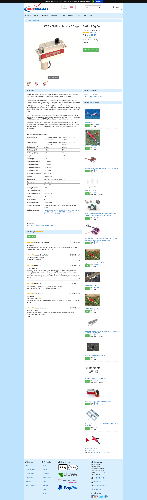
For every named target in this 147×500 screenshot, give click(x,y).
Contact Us (98, 462)
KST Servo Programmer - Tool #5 (95, 355)
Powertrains (55, 15)
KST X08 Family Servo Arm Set (65, 210)
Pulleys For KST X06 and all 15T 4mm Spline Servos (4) (101, 168)
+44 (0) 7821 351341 (99, 478)
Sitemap (28, 481)
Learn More (99, 1)
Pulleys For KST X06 (50, 210)
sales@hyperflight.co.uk (100, 485)
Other (79, 15)
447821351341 (97, 482)
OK (93, 1)
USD (64, 6)
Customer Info (30, 470)
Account (28, 466)
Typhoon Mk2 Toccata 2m (93, 308)
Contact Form (97, 489)
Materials (71, 15)
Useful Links (29, 477)
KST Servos (36, 20)
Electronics (46, 15)
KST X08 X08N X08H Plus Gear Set (95, 378)
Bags (64, 15)
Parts (85, 15)
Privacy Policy (30, 473)
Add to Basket (91, 50)
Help (92, 15)
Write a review (31, 236)
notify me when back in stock (101, 452)
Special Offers (30, 485)
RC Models (29, 15)
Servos (37, 15)
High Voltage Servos (96, 96)
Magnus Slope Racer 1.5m (93, 145)
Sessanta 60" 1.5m (91, 285)
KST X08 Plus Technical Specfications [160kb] (40, 225)
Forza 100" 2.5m (90, 123)
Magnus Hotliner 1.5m (91, 448)
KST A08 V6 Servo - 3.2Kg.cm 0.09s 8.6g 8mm (98, 401)
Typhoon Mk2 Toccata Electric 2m (95, 263)
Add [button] (87, 125)
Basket (116, 7)
